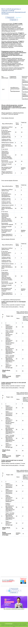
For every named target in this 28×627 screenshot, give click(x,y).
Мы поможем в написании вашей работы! (8, 581)
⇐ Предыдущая (10, 17)
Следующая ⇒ (14, 19)
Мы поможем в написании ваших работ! (14, 609)
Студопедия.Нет (8, 623)
